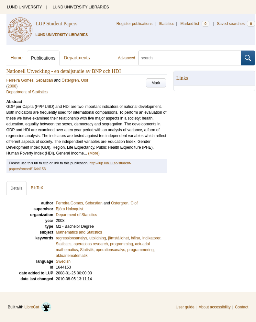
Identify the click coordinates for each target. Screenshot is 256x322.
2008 (12, 86)
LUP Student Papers (56, 23)
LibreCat (37, 307)
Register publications (134, 23)
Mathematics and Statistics (79, 232)
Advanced (126, 58)
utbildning (97, 238)
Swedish (63, 261)
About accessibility (215, 307)
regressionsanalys (71, 238)
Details (17, 188)
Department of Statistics (27, 92)
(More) (93, 153)
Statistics (166, 23)
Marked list (194, 23)
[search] (189, 58)
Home (17, 57)
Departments (77, 57)
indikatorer (151, 238)
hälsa (135, 238)
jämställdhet (118, 238)
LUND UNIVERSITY (24, 7)
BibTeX (37, 188)
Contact (241, 307)
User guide (185, 307)
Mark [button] (155, 83)
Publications (43, 58)
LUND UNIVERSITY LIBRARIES (81, 7)
